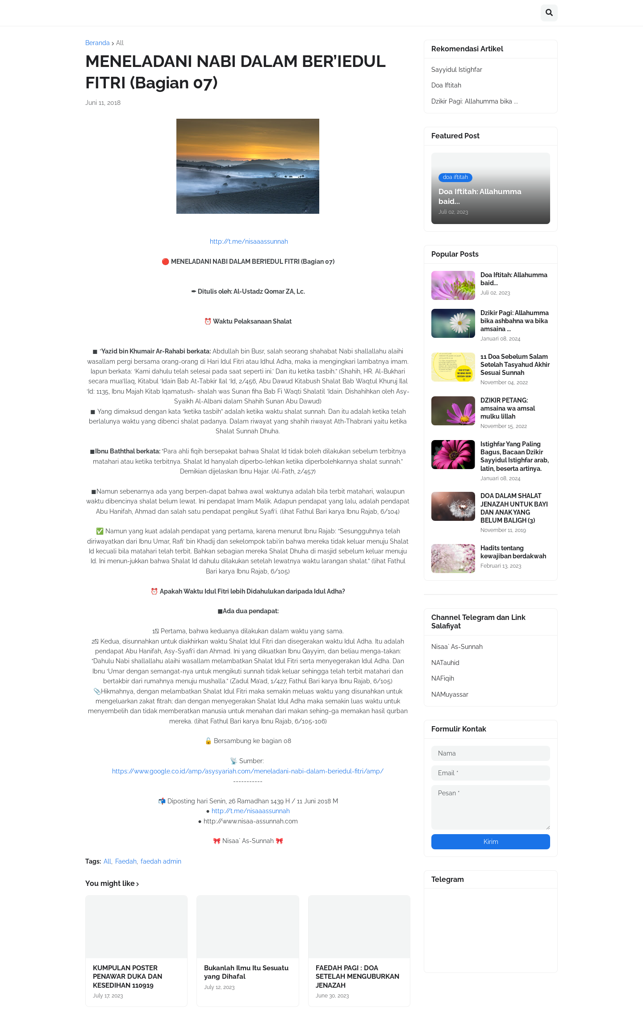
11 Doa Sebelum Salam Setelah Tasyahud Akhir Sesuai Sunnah (515, 364)
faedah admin (161, 861)
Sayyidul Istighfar (456, 69)
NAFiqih (442, 678)
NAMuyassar (449, 694)
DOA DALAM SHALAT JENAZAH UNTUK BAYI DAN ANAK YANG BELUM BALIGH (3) (514, 508)
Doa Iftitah (446, 85)
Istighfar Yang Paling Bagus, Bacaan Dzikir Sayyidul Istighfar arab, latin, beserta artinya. (514, 456)
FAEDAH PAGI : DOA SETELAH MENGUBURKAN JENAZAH (357, 976)
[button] (549, 12)
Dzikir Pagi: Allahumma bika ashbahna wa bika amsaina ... (514, 320)
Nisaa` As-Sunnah (457, 646)
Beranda (97, 43)
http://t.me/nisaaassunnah (249, 241)
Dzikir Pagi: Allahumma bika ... (474, 101)
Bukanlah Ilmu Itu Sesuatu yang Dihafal (246, 972)
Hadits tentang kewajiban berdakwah (513, 552)
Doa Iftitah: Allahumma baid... (513, 279)
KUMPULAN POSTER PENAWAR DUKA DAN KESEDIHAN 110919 (127, 976)
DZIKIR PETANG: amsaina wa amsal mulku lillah (507, 408)
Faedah (126, 861)
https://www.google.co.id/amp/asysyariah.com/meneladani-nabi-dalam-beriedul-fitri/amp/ (248, 771)
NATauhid (445, 662)
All (120, 43)
